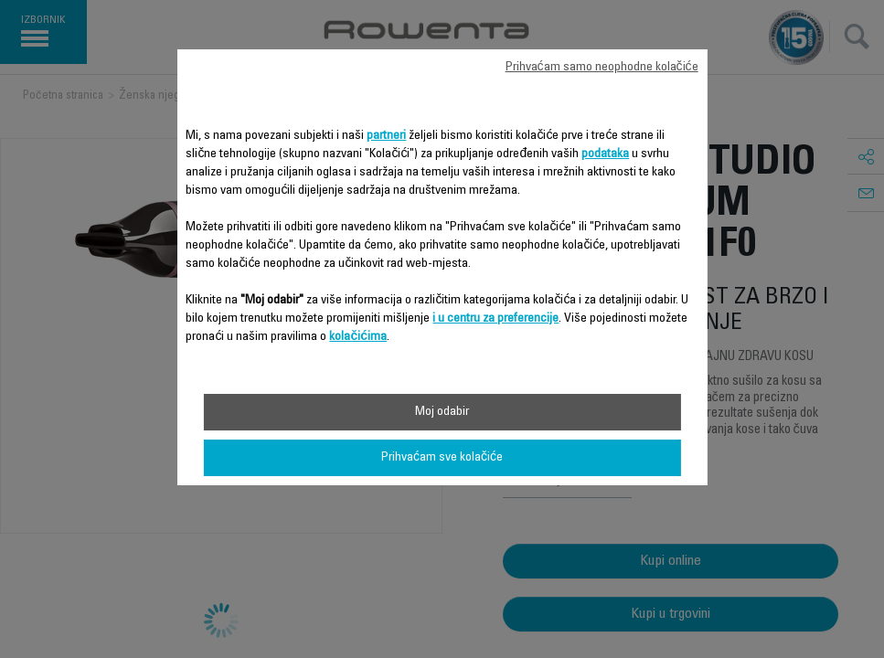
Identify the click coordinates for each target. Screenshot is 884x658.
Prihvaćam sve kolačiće (442, 457)
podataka (605, 154)
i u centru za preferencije (495, 319)
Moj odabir (442, 412)
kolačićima (358, 337)
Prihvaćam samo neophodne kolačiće (602, 67)
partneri (386, 136)
